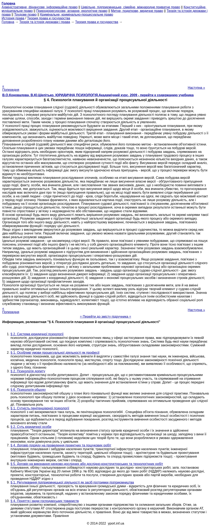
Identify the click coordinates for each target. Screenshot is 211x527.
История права (13, 18)
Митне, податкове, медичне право (137, 11)
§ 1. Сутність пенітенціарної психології (40, 408)
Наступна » (196, 87)
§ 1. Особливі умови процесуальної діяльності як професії (55, 352)
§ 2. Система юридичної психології (37, 334)
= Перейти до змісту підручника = (105, 316)
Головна (8, 22)
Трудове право (25, 14)
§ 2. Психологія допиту (28, 371)
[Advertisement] (105, 53)
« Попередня (10, 87)
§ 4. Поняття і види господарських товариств (45, 501)
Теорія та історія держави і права (44, 22)
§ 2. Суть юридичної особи (31, 427)
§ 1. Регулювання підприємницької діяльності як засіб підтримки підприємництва (72, 482)
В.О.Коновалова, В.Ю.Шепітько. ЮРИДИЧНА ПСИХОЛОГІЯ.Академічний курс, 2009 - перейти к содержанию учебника (98, 95)
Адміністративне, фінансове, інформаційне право (39, 7)
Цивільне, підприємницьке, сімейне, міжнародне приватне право (130, 7)
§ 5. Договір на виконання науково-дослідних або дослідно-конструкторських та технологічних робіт (87, 464)
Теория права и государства (48, 18)
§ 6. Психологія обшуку (28, 389)
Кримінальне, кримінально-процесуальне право (76, 14)
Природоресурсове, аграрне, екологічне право (71, 11)
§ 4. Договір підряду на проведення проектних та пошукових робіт (61, 445)
